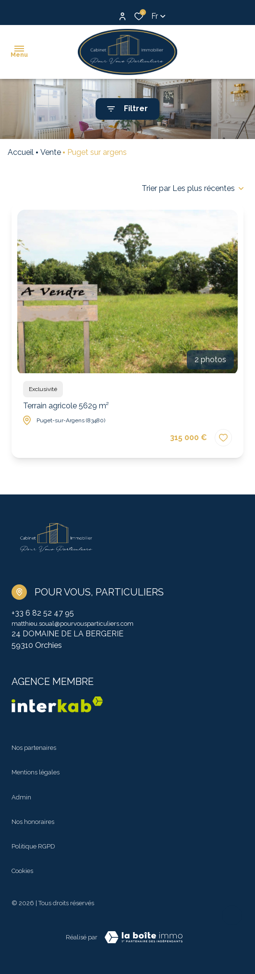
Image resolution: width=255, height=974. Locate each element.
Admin (21, 797)
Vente (50, 152)
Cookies (22, 870)
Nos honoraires (33, 821)
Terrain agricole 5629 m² (66, 405)
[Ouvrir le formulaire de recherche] (127, 109)
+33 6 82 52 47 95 (43, 613)
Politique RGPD (33, 846)
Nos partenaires (34, 747)
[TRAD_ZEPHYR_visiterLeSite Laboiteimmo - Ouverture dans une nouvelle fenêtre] (143, 937)
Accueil (21, 152)
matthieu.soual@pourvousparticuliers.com (73, 623)
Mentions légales (36, 772)
